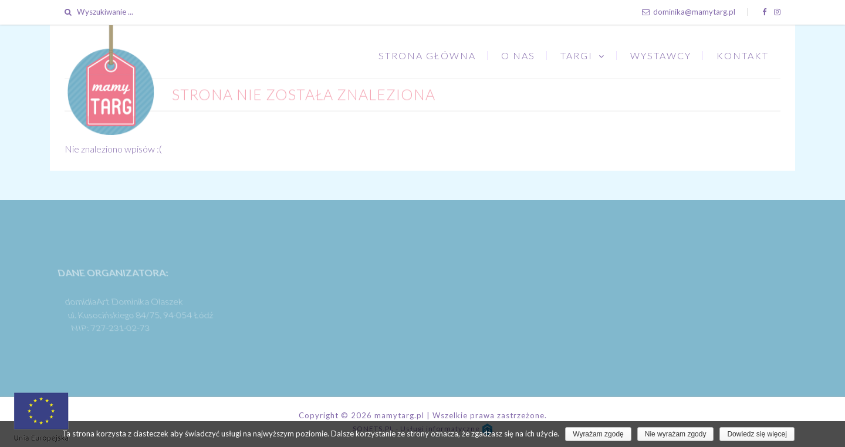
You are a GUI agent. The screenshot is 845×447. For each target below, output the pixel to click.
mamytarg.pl (399, 415)
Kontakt (742, 55)
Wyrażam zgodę (598, 434)
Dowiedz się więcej (756, 434)
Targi (576, 55)
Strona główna (427, 55)
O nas (518, 55)
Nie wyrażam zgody (676, 434)
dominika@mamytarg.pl (688, 11)
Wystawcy (660, 55)
